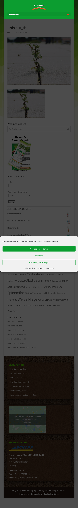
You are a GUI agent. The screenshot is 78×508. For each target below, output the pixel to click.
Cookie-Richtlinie (29, 268)
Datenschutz (40, 268)
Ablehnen (39, 255)
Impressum (50, 268)
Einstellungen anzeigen (39, 262)
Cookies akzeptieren (39, 249)
